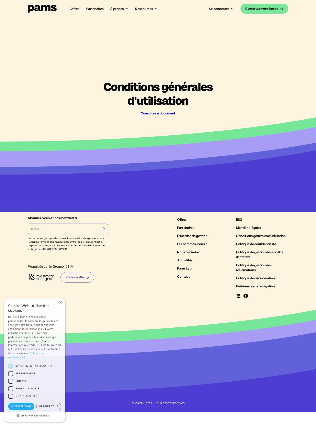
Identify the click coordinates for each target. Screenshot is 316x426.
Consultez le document (158, 113)
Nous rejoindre (188, 278)
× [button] (60, 302)
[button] (119, 9)
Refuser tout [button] (48, 406)
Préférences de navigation (255, 312)
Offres (74, 9)
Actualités (185, 286)
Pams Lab (184, 294)
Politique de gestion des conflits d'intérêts (259, 280)
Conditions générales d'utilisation (261, 261)
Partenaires (95, 9)
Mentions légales (248, 253)
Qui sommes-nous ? (192, 269)
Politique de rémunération (255, 304)
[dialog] (34, 360)
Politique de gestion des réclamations (253, 293)
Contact (183, 302)
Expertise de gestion (192, 261)
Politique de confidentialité (256, 269)
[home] (42, 8)
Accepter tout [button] (21, 406)
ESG (239, 245)
